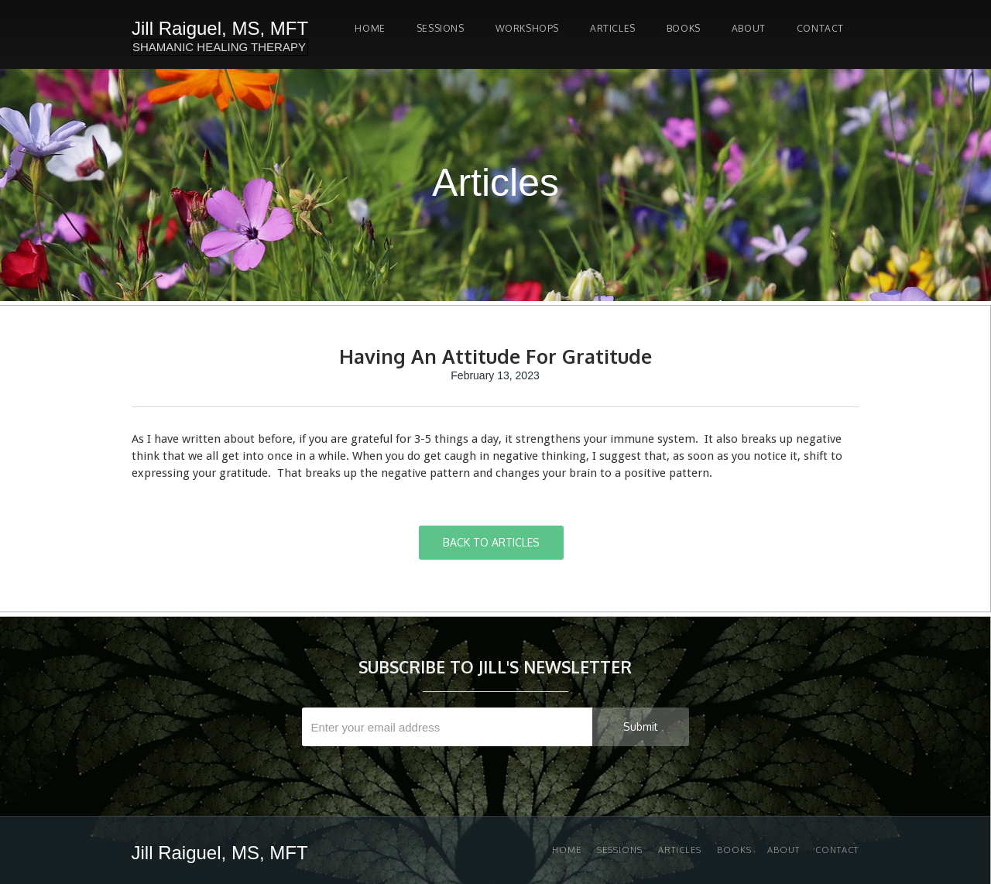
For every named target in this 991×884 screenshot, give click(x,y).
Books (684, 28)
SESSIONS (441, 28)
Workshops (527, 28)
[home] (220, 34)
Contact (820, 28)
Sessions (620, 850)
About (749, 28)
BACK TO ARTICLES (491, 542)
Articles (613, 28)
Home (370, 28)
